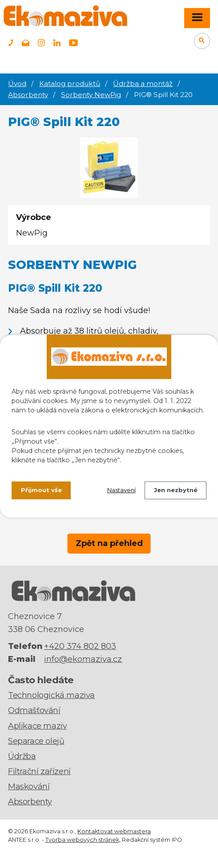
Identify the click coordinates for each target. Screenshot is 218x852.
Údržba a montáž (143, 83)
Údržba (22, 756)
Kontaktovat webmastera (114, 831)
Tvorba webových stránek (82, 839)
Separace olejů (36, 741)
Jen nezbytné (176, 489)
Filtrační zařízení (39, 771)
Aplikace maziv (37, 726)
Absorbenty (28, 94)
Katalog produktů (69, 83)
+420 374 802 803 (80, 646)
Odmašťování (34, 710)
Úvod (17, 83)
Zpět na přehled (109, 543)
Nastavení (121, 489)
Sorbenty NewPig (91, 94)
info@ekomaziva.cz (83, 659)
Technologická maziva (51, 695)
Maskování (28, 786)
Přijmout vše (41, 489)
